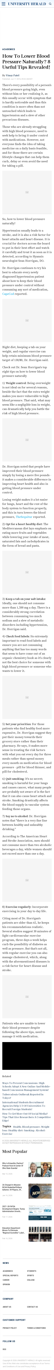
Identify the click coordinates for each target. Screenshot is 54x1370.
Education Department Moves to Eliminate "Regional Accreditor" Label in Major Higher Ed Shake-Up (13, 1230)
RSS (4, 1349)
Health (17, 1126)
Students (31, 1271)
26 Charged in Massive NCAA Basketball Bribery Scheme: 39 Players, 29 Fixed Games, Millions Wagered (12, 1187)
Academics (8, 49)
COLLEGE (31, 1280)
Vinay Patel (12, 75)
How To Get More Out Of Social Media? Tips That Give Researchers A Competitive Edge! (26, 1117)
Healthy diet (15, 1130)
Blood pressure (31, 1126)
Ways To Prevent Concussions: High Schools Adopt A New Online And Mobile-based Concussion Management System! (26, 1086)
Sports (30, 1275)
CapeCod (8, 294)
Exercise (7, 1133)
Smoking (29, 1130)
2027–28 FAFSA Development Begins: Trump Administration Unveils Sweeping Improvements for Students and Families (13, 1208)
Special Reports (10, 1275)
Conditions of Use (13, 1366)
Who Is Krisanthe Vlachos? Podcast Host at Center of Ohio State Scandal (12, 1165)
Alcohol (40, 1130)
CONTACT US (32, 1307)
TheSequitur (24, 517)
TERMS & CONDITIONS (36, 1328)
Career (6, 1280)
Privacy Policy (30, 1366)
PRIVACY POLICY (10, 1328)
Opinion (6, 1284)
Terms (47, 1363)
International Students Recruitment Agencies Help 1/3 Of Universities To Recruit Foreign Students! (23, 1105)
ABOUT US (7, 1307)
